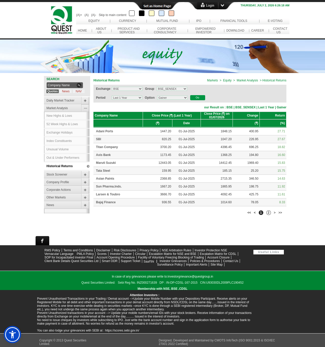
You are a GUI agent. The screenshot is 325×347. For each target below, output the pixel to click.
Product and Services (128, 30)
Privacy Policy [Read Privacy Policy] (149, 250)
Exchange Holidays (59, 132)
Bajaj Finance (106, 202)
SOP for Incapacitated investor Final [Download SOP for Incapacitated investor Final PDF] (68, 257)
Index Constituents (59, 141)
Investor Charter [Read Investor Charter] (121, 254)
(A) (87, 15)
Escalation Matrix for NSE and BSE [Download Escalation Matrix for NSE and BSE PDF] (172, 254)
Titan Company (107, 147)
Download (235, 30)
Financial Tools (234, 21)
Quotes (52, 91)
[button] (12, 334)
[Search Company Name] (61, 85)
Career (258, 30)
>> (280, 212)
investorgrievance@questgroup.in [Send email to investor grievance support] (190, 276)
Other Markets (56, 197)
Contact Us (279, 30)
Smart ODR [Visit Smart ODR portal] (110, 261)
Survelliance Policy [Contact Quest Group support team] (170, 264)
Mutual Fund (167, 21)
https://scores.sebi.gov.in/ (122, 330)
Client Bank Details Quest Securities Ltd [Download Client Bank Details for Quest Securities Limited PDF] (71, 261)
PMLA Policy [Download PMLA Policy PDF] (85, 254)
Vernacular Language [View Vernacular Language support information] (58, 254)
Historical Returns (59, 166)
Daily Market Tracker (60, 100)
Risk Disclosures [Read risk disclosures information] (125, 250)
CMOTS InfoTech (226, 340)
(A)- (93, 15)
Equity (94, 21)
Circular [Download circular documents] (140, 254)
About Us (100, 30)
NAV (79, 91)
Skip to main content (112, 15)
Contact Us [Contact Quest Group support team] (230, 261)
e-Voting (275, 21)
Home (82, 30)
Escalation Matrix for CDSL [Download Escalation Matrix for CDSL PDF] (218, 254)
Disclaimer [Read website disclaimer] (103, 250)
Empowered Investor (205, 30)
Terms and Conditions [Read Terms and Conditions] (78, 250)
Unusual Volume (57, 149)
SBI (98, 139)
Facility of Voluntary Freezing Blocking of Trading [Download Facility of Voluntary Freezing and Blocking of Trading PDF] (171, 257)
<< (249, 212)
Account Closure (218, 257)
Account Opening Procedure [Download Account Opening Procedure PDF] (115, 257)
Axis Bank (103, 155)
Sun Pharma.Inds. (109, 186)
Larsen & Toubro (108, 194)
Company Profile (57, 182)
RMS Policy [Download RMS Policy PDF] (52, 250)
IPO (199, 21)
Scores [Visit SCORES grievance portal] (101, 254)
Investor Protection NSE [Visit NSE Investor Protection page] (211, 250)
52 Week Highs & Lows (62, 124)
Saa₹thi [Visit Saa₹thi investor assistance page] (149, 261)
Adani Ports (104, 131)
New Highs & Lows (59, 116)
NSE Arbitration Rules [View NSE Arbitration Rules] (176, 250)
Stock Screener (56, 174)
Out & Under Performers (62, 158)
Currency (127, 21)
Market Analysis (57, 108)
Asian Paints (105, 178)
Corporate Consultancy (166, 30)
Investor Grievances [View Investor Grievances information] (173, 261)
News (66, 91)
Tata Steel (103, 170)
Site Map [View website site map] (216, 264)
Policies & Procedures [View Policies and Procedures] (205, 261)
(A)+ (79, 15)
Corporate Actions (58, 190)
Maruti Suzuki (106, 163)
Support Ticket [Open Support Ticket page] (130, 261)
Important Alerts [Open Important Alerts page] (196, 264)
